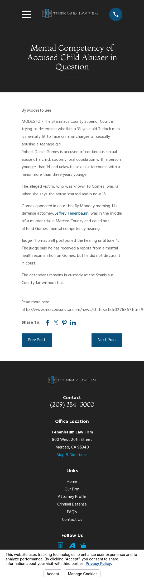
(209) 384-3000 (72, 404)
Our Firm (72, 489)
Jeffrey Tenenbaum (71, 213)
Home (72, 481)
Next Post (107, 340)
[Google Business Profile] (83, 545)
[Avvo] (72, 545)
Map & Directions (72, 455)
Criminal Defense (72, 504)
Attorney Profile (72, 496)
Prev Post (36, 340)
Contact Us (72, 519)
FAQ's (72, 512)
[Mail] (60, 545)
